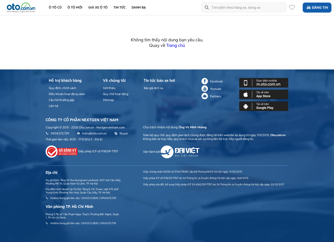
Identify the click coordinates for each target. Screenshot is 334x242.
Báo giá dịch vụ (153, 88)
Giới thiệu (109, 88)
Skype (121, 133)
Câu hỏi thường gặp (61, 100)
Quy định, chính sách (62, 88)
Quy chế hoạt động (115, 94)
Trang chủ (175, 45)
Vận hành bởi (171, 152)
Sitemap (108, 100)
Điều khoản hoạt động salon (67, 94)
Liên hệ (53, 106)
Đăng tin (317, 7)
